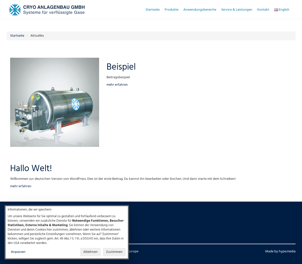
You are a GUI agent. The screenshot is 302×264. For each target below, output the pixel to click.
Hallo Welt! (31, 169)
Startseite (153, 10)
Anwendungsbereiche (199, 10)
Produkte (171, 10)
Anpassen (18, 252)
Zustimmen (114, 252)
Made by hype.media (280, 251)
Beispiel (121, 67)
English (281, 10)
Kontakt (263, 10)
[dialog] (67, 232)
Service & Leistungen (236, 10)
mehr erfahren (117, 85)
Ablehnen (90, 252)
